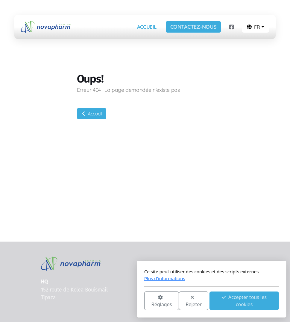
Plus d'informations (98, 278)
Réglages (95, 301)
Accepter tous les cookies (177, 301)
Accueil (91, 114)
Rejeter (127, 301)
